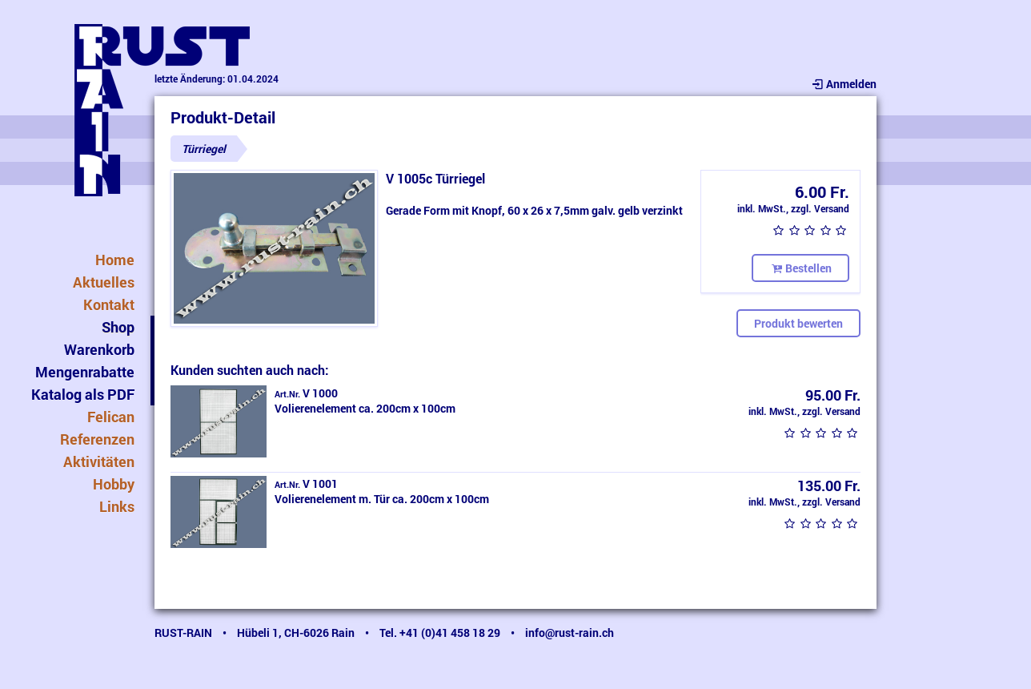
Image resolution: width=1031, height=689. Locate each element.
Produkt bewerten (798, 323)
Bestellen (800, 268)
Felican (110, 416)
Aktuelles (103, 282)
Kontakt (108, 304)
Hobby (113, 484)
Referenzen (97, 439)
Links (116, 506)
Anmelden (843, 83)
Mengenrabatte (84, 371)
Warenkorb (99, 349)
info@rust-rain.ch (569, 632)
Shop (118, 326)
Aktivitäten (98, 461)
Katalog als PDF (82, 394)
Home (114, 259)
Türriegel (204, 148)
